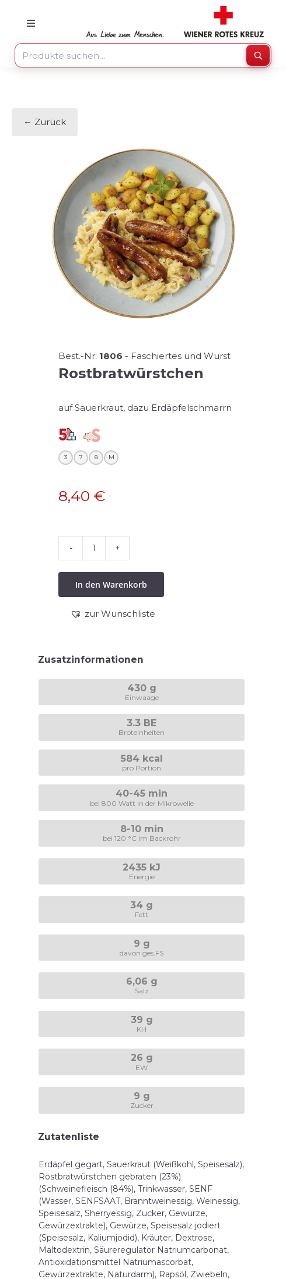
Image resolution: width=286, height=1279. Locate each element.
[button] (112, 614)
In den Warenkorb (111, 584)
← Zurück (44, 121)
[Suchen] (258, 55)
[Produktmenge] (94, 548)
